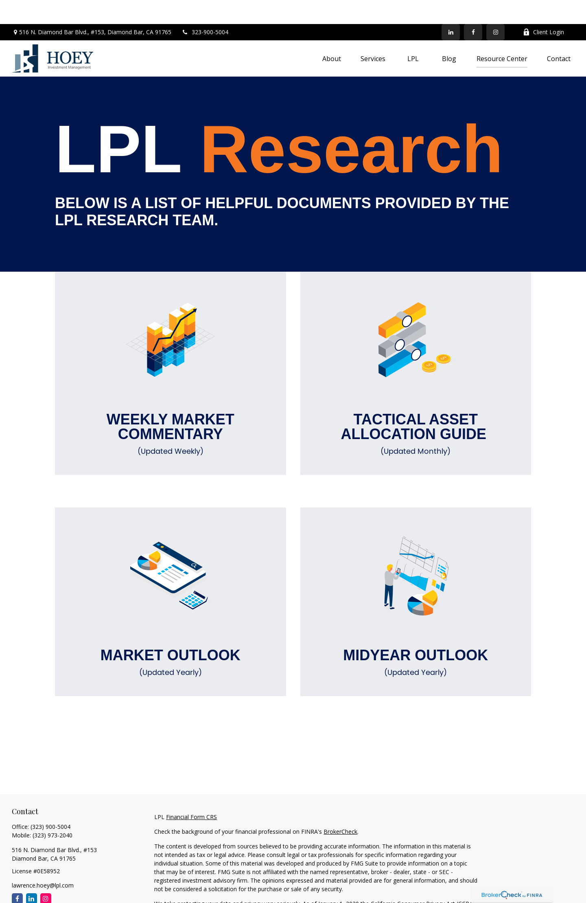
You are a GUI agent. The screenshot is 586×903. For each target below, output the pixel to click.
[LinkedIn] (451, 8)
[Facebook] (473, 8)
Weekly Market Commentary (170, 410)
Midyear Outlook (415, 638)
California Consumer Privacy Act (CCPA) (423, 879)
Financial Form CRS (191, 793)
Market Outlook (170, 638)
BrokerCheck (340, 807)
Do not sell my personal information (392, 888)
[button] (332, 34)
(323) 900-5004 (50, 802)
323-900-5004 (204, 8)
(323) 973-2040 (52, 811)
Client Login (543, 8)
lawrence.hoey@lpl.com (43, 861)
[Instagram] (45, 874)
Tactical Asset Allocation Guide (415, 410)
